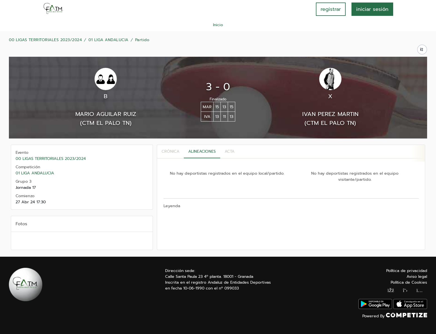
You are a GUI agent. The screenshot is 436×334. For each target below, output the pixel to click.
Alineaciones (202, 151)
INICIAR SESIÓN (372, 9)
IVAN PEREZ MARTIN (330, 114)
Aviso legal (417, 276)
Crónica (170, 151)
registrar (331, 9)
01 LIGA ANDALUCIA (108, 40)
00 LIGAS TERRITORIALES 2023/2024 (45, 40)
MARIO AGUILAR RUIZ (105, 114)
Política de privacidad (406, 271)
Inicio (218, 25)
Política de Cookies (409, 282)
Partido (142, 40)
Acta (229, 151)
